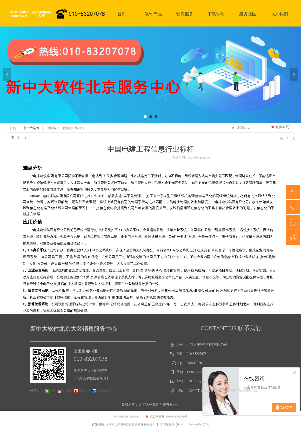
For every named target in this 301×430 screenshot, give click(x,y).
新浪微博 (85, 390)
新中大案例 (31, 128)
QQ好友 (67, 390)
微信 (53, 390)
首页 (13, 128)
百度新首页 (104, 390)
